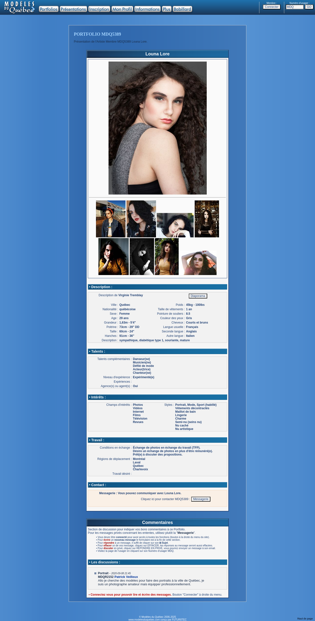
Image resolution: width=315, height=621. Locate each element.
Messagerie (185, 533)
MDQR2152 (105, 577)
